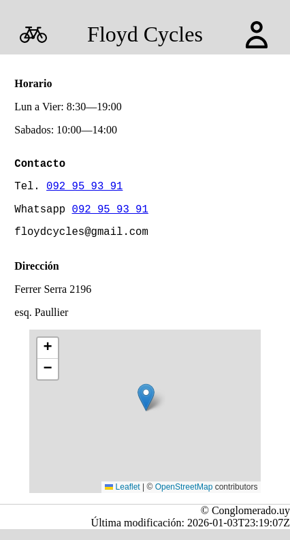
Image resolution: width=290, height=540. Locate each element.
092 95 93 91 (84, 190)
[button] (146, 408)
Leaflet (122, 498)
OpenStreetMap (184, 498)
